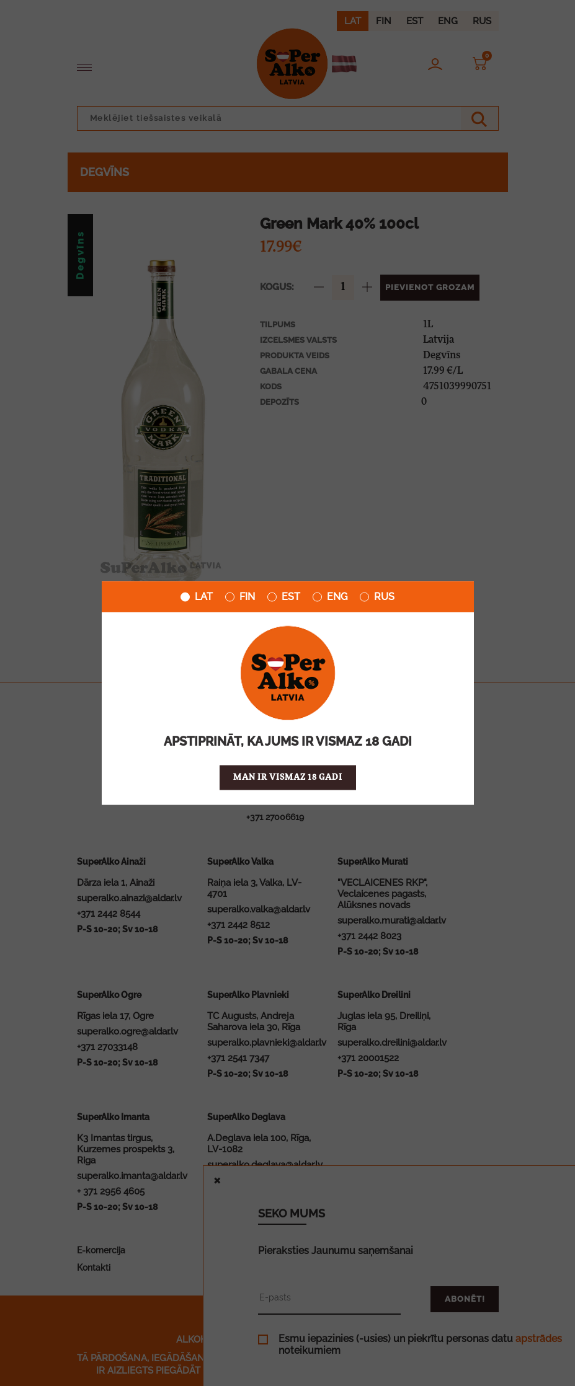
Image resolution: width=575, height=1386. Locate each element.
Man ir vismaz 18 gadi (287, 778)
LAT (197, 597)
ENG (330, 597)
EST (283, 597)
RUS (377, 597)
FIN (240, 597)
